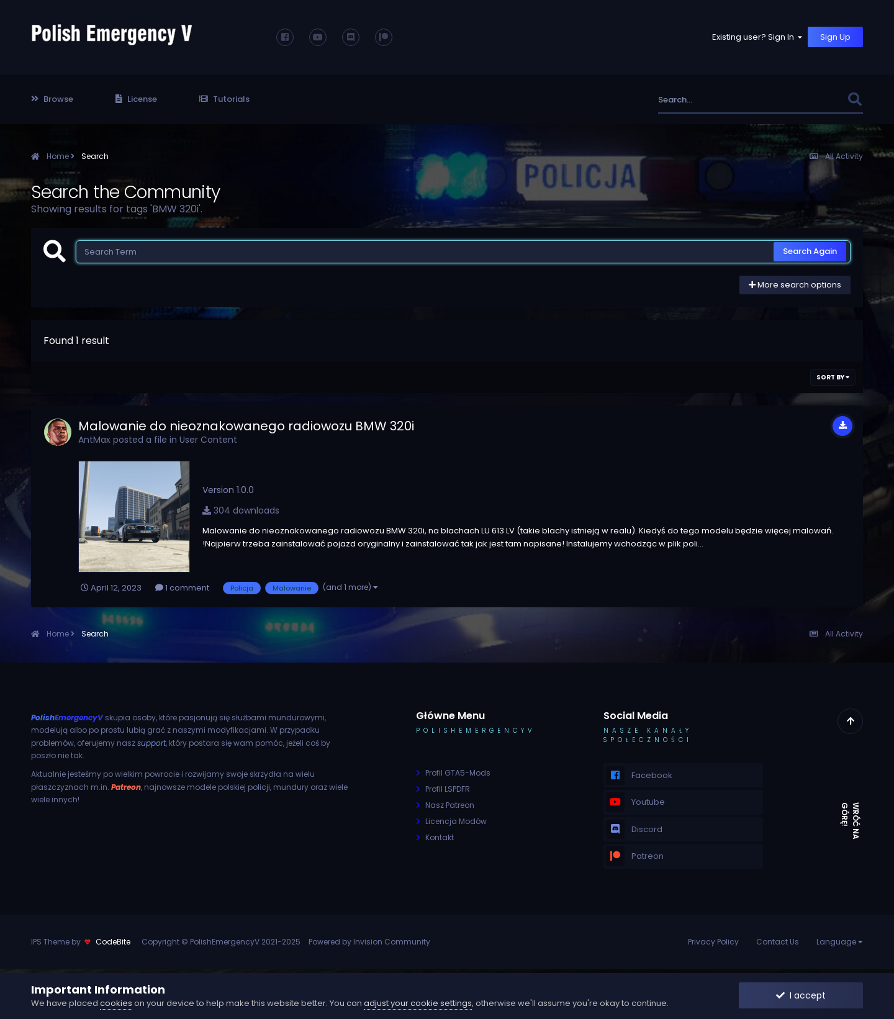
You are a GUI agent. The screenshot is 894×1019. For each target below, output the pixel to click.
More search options (795, 285)
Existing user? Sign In (758, 37)
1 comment (182, 588)
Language (839, 941)
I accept (801, 995)
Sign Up (835, 37)
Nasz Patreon (449, 805)
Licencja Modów (456, 821)
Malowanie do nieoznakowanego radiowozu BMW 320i (246, 426)
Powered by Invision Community (369, 941)
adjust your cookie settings (418, 1003)
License (136, 99)
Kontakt (439, 837)
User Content (208, 439)
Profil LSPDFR (447, 789)
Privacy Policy (713, 941)
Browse (52, 99)
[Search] (719, 100)
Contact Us (777, 941)
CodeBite (113, 941)
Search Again (810, 251)
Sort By (832, 377)
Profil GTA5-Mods (457, 773)
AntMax (94, 439)
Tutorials (224, 99)
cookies (116, 1003)
